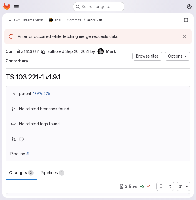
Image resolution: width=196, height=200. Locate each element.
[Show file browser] (186, 20)
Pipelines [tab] (52, 173)
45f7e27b (41, 93)
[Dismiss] (185, 36)
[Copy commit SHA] (43, 51)
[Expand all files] (160, 186)
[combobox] (183, 186)
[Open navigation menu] (16, 6)
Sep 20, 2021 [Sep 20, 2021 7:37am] (77, 51)
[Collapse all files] (169, 186)
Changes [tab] (21, 173)
